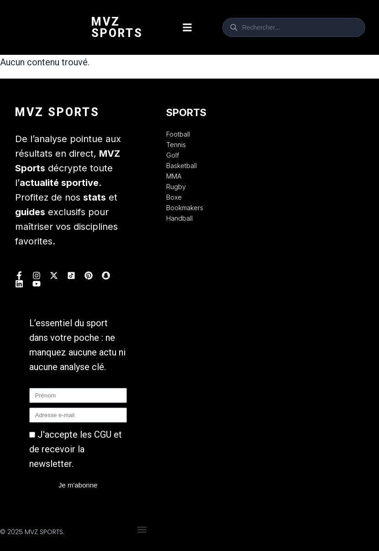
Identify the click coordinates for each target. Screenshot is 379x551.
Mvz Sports (117, 27)
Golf (172, 155)
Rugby (176, 187)
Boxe (174, 197)
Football (178, 134)
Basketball (181, 166)
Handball (179, 218)
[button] (187, 27)
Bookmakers (184, 208)
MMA (173, 176)
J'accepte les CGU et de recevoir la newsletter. (75, 449)
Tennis (176, 144)
